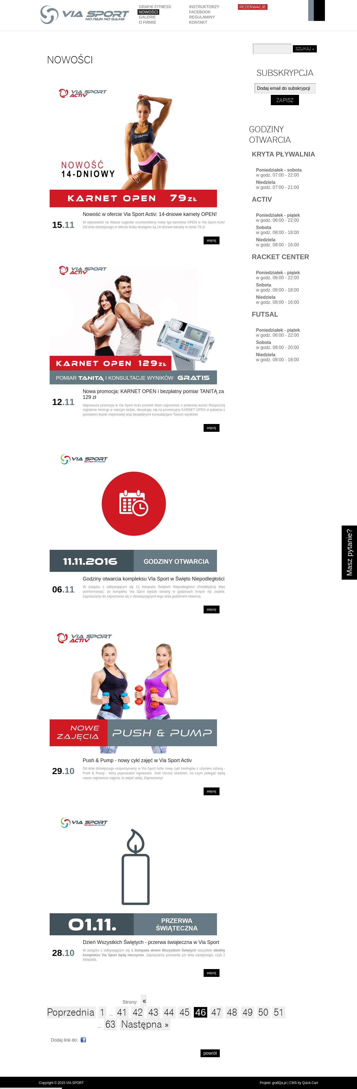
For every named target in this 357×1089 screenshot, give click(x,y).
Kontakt (198, 22)
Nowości (148, 12)
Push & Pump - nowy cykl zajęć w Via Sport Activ (137, 760)
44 (169, 1012)
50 (263, 1012)
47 (216, 1012)
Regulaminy (202, 17)
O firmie (147, 22)
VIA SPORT (75, 1083)
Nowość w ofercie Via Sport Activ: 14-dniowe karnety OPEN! (150, 214)
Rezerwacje (252, 7)
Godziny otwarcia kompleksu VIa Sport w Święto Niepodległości (154, 579)
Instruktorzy (204, 6)
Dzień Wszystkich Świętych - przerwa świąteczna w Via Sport (151, 942)
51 (279, 1012)
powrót (210, 1053)
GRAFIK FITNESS (155, 6)
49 (248, 1012)
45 (185, 1012)
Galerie (147, 17)
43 (153, 1012)
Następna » (145, 1024)
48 (232, 1012)
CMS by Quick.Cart (303, 1083)
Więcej (211, 240)
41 (122, 1012)
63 (110, 1024)
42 (138, 1012)
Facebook (200, 12)
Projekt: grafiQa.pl (273, 1083)
